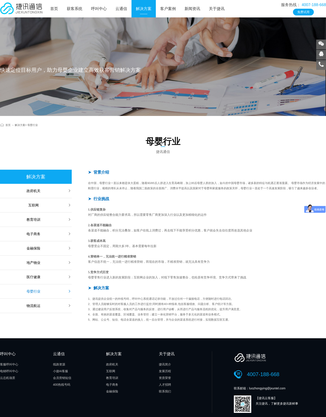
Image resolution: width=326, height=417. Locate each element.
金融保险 (49, 248)
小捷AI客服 (60, 371)
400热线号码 (61, 384)
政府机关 (49, 191)
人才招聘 (165, 384)
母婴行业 (32, 125)
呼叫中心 (99, 9)
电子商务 (49, 234)
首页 (54, 9)
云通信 (121, 9)
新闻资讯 (192, 9)
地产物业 (49, 262)
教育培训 (49, 219)
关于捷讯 (217, 9)
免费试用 (303, 12)
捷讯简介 (165, 364)
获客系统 (74, 9)
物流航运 (49, 305)
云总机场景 (7, 378)
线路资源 (59, 364)
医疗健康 (49, 277)
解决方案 (143, 9)
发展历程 (165, 371)
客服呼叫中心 (9, 364)
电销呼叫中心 (9, 371)
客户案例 (168, 9)
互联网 (50, 205)
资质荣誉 (165, 378)
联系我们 (165, 391)
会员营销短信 (62, 378)
